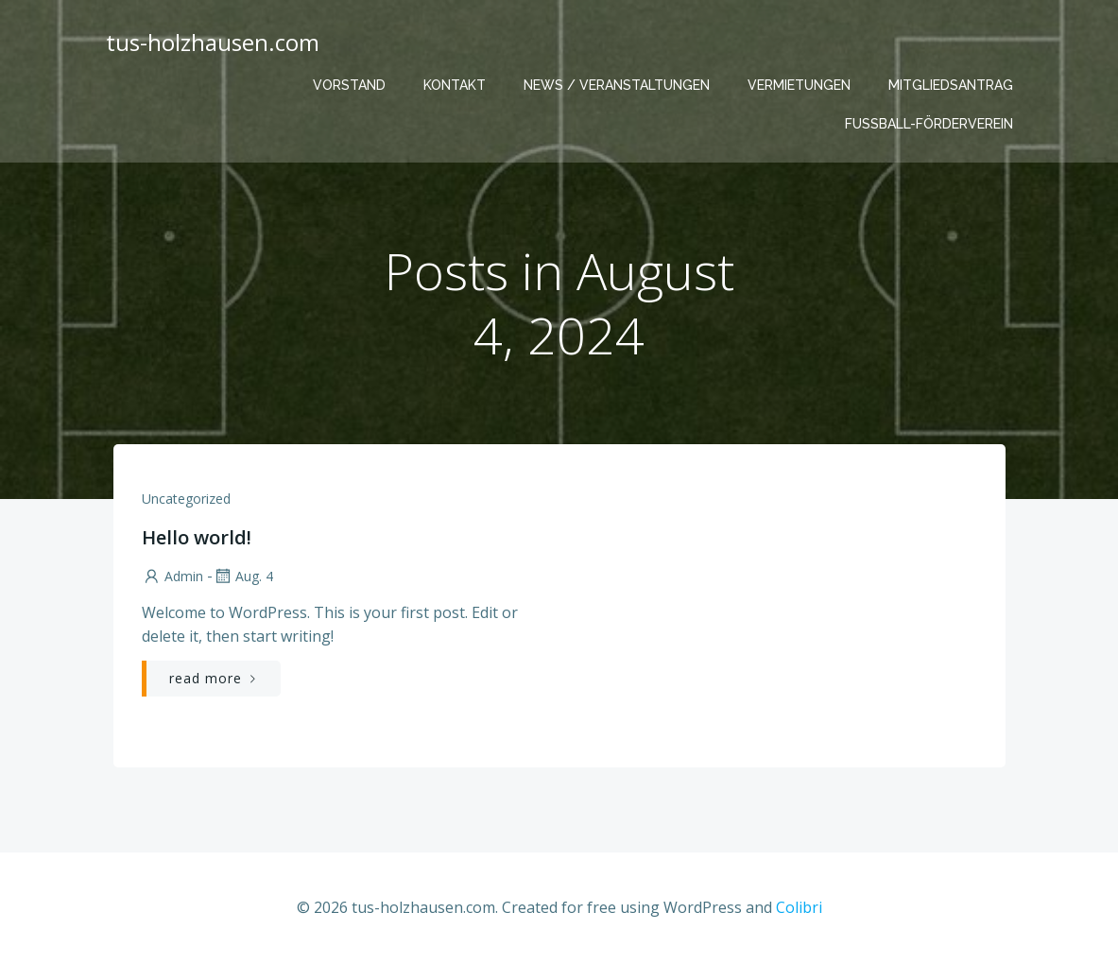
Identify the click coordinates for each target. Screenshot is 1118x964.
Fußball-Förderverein (929, 123)
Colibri (799, 907)
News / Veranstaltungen (617, 85)
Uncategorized (186, 499)
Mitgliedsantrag (950, 85)
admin (172, 576)
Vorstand (349, 85)
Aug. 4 (243, 576)
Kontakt (454, 85)
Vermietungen (799, 85)
